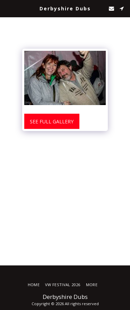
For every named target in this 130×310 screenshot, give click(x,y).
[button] (8, 8)
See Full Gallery (51, 121)
